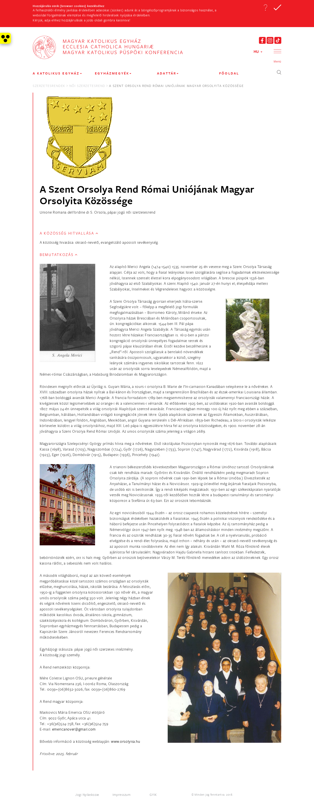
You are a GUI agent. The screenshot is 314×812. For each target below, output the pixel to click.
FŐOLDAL (229, 73)
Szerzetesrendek (49, 85)
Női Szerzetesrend (87, 85)
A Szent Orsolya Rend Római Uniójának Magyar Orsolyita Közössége (147, 194)
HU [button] (258, 51)
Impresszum (122, 794)
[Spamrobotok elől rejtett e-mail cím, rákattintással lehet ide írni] (74, 729)
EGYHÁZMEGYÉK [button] (113, 73)
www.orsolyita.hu (125, 741)
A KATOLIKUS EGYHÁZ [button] (57, 73)
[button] (265, 7)
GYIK (153, 794)
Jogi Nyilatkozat (87, 794)
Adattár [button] (167, 73)
